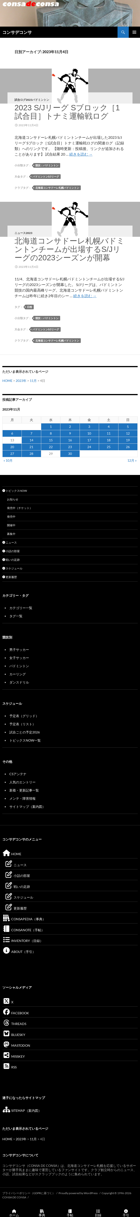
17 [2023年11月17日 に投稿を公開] (89, 440)
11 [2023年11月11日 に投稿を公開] (109, 433)
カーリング (17, 674)
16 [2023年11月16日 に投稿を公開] (70, 440)
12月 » (131, 460)
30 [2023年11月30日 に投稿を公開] (70, 454)
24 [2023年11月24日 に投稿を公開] (89, 447)
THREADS (14, 1024)
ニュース (9, 542)
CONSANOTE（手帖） (23, 930)
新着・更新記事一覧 (24, 790)
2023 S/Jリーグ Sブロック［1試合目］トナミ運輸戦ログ (67, 111)
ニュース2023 (23, 233)
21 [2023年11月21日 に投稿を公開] (31, 447)
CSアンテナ (17, 774)
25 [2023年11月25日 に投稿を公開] (109, 447)
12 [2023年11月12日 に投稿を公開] (128, 433)
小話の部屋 (11, 551)
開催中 (11, 525)
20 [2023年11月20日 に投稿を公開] (12, 447)
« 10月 (8, 460)
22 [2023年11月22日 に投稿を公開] (51, 447)
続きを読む (80, 154)
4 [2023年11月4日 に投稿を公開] (109, 427)
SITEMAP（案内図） (21, 1110)
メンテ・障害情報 (22, 798)
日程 (29, 306)
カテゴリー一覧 (20, 608)
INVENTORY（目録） (22, 941)
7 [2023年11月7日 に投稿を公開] (31, 433)
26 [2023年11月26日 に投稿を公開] (128, 447)
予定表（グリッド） (24, 716)
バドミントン (19, 666)
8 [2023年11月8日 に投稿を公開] (51, 433)
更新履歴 (9, 577)
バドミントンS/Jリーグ (46, 176)
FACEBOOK (15, 1013)
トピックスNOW (14, 490)
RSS (9, 1067)
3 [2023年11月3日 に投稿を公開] (89, 427)
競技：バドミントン (47, 165)
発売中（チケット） (19, 508)
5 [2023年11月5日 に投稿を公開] (128, 427)
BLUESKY (13, 1035)
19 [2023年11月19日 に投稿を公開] (128, 440)
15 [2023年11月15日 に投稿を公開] (51, 440)
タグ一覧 (15, 616)
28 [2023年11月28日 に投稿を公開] (31, 454)
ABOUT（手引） (19, 952)
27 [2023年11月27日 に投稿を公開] (12, 454)
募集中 (11, 534)
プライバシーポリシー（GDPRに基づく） (28, 1193)
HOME (7, 381)
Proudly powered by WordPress (78, 1193)
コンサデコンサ (17, 32)
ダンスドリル (19, 682)
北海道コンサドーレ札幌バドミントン (57, 187)
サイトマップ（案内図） (27, 807)
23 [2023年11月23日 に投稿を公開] (70, 447)
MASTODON (16, 1045)
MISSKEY (13, 1056)
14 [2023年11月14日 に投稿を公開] (31, 440)
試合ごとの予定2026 (24, 732)
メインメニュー (134, 32)
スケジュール (12, 568)
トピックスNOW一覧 (25, 740)
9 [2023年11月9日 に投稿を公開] (70, 433)
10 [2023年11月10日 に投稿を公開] (89, 433)
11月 (33, 381)
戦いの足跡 (11, 559)
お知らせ (12, 499)
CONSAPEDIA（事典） (24, 919)
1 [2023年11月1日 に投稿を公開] (51, 427)
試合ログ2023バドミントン (32, 99)
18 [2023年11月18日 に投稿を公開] (109, 440)
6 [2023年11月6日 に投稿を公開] (12, 433)
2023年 (21, 381)
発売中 (11, 516)
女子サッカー (19, 658)
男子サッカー (19, 650)
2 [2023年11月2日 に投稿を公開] (70, 427)
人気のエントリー (22, 782)
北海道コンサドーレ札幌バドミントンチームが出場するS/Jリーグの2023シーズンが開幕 (70, 249)
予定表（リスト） (22, 724)
